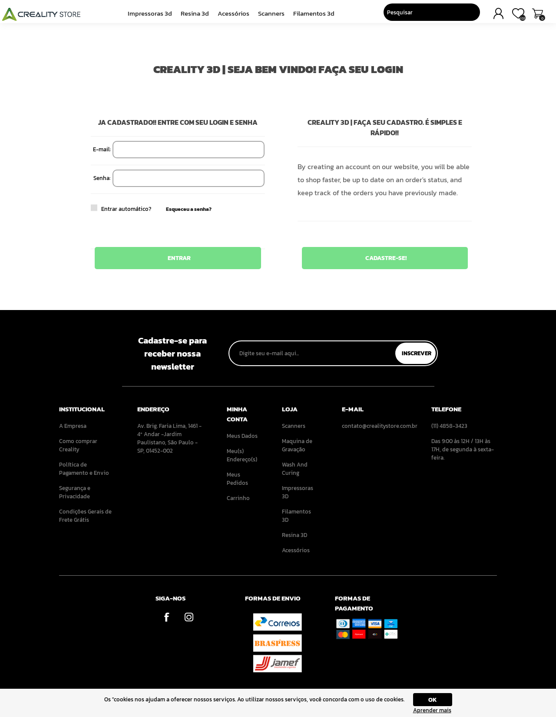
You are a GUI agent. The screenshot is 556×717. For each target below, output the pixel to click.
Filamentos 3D (310, 15)
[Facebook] (166, 617)
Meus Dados (242, 436)
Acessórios (233, 15)
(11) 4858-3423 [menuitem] (449, 426)
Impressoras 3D (153, 15)
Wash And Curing (295, 468)
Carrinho (529, 16)
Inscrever (416, 353)
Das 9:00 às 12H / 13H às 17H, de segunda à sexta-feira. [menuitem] (462, 449)
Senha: (101, 178)
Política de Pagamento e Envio (84, 468)
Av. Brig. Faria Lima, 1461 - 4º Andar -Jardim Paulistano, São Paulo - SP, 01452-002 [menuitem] (169, 438)
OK (432, 699)
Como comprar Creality (78, 445)
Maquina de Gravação (297, 445)
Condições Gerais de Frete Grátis (85, 515)
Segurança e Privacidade (74, 492)
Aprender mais (432, 710)
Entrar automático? (107, 209)
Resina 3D (195, 15)
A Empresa (72, 426)
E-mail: (102, 149)
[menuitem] (86, 426)
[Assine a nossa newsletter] (313, 353)
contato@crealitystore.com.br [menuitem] (374, 426)
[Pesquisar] (413, 15)
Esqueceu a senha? (189, 209)
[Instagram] (189, 617)
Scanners (270, 15)
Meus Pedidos (237, 478)
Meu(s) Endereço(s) (242, 455)
